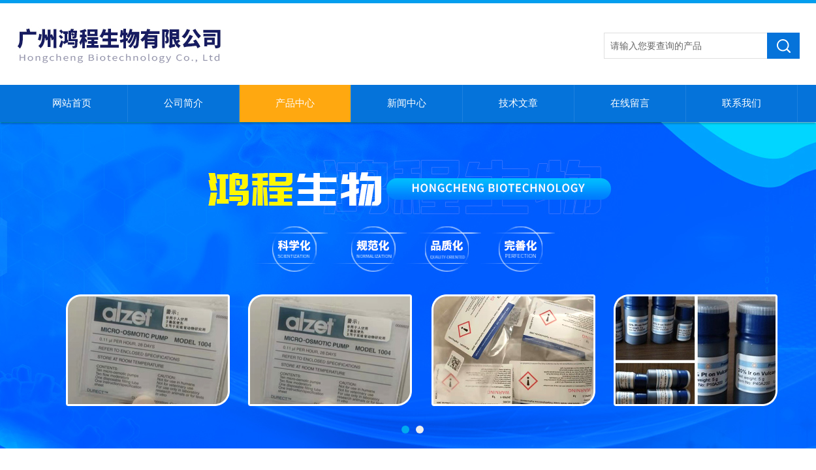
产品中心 (295, 103)
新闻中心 (406, 103)
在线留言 (630, 103)
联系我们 (741, 103)
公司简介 (183, 103)
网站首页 (71, 103)
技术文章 (518, 103)
